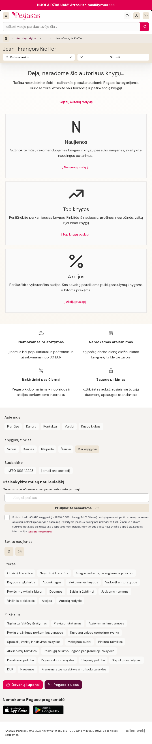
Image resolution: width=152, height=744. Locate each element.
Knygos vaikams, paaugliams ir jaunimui (104, 573)
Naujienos (27, 669)
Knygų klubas (91, 426)
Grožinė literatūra (20, 573)
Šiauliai (66, 449)
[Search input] (71, 26)
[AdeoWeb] (136, 731)
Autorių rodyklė (26, 38)
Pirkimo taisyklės (110, 642)
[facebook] (8, 551)
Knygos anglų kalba (21, 582)
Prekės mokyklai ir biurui (24, 591)
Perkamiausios (19, 57)
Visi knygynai (87, 449)
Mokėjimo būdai (79, 642)
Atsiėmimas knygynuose (106, 623)
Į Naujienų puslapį (75, 167)
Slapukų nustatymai (126, 660)
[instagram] (19, 551)
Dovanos (55, 591)
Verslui (69, 426)
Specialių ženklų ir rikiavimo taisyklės (33, 642)
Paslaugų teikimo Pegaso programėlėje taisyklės (79, 651)
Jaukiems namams (114, 591)
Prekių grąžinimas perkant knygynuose (35, 633)
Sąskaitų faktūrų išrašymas (27, 623)
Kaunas (29, 449)
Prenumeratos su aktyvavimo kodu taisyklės (74, 669)
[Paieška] (144, 26)
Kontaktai (50, 426)
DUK (10, 669)
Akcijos (47, 601)
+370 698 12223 (20, 470)
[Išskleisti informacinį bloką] (127, 15)
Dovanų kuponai (26, 684)
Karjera (31, 426)
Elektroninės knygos (83, 582)
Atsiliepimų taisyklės (22, 651)
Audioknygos (52, 582)
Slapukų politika (93, 660)
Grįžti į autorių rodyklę (76, 102)
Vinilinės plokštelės (21, 601)
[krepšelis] (146, 15)
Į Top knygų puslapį (75, 234)
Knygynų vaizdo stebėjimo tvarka (94, 633)
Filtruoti (115, 57)
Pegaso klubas (66, 684)
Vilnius (11, 449)
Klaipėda (47, 449)
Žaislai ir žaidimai (82, 591)
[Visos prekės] (6, 15)
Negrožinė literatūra (54, 573)
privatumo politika (40, 531)
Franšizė (13, 426)
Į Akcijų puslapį (75, 302)
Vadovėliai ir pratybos (121, 582)
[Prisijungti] (136, 15)
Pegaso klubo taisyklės (57, 660)
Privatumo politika (20, 660)
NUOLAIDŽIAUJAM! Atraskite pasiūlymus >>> (76, 4)
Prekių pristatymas (67, 623)
